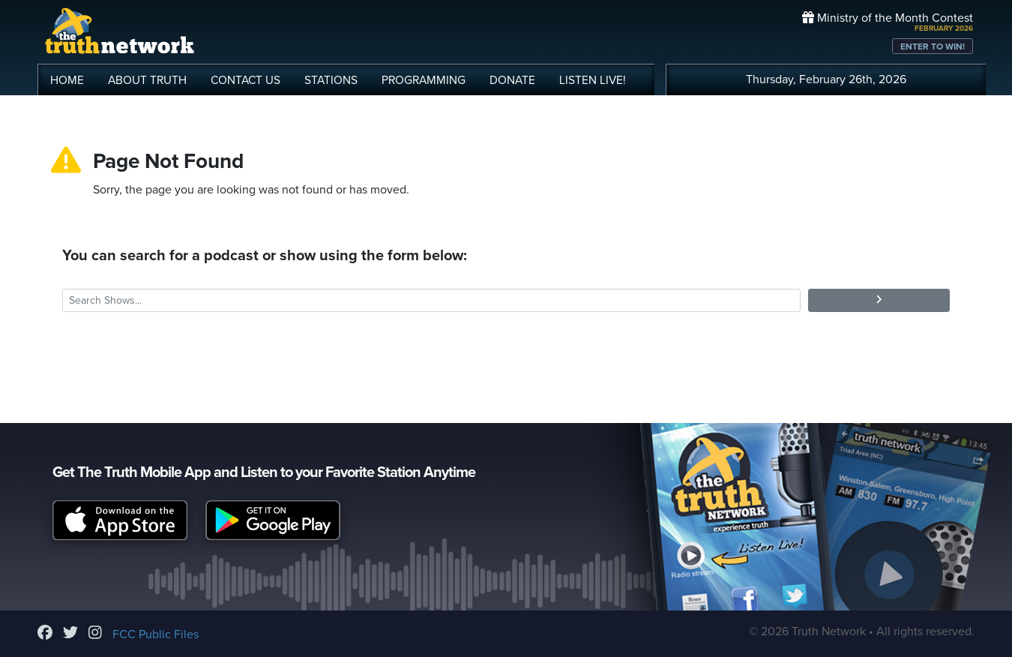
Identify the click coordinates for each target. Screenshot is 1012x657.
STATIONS (331, 80)
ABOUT (147, 80)
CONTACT (245, 80)
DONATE (512, 80)
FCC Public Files (155, 634)
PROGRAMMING (424, 80)
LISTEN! (592, 80)
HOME (67, 80)
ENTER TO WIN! (932, 46)
